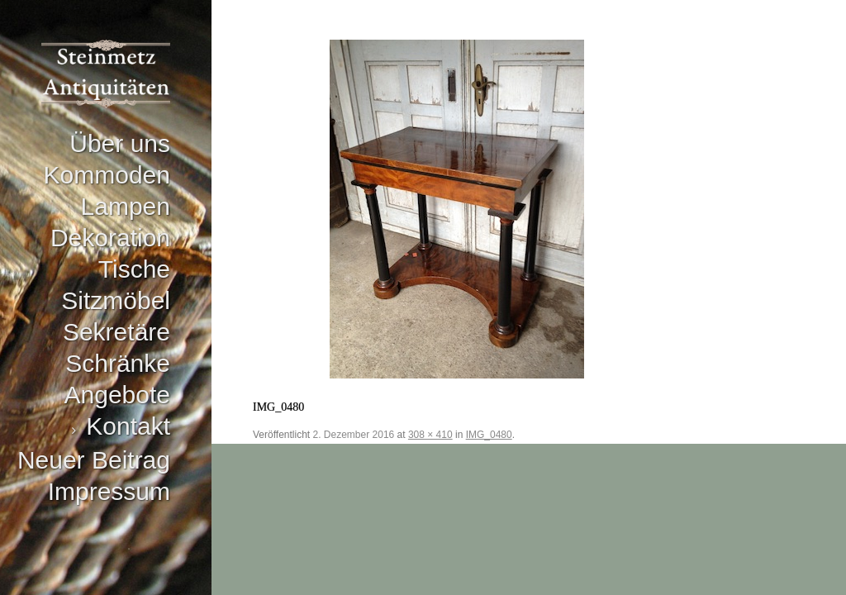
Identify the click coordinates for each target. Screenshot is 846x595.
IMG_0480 (489, 434)
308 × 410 (430, 434)
